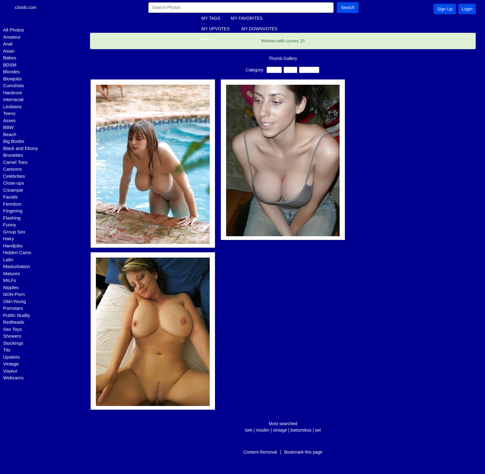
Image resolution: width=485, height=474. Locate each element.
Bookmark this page (303, 452)
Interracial (13, 99)
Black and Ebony (20, 148)
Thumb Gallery (283, 58)
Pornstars (13, 308)
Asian (9, 50)
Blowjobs (12, 78)
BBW (8, 127)
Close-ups (13, 183)
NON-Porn (14, 294)
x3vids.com (26, 7)
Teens (9, 113)
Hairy (8, 238)
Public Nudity (16, 315)
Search (347, 7)
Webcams (13, 377)
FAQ (205, 39)
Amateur (12, 37)
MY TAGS (210, 18)
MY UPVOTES (215, 28)
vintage (280, 430)
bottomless (300, 430)
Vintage (11, 363)
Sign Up (445, 8)
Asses (9, 120)
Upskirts (11, 357)
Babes (9, 57)
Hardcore (12, 92)
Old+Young (14, 301)
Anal (7, 43)
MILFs (9, 280)
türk (248, 430)
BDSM (9, 64)
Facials (10, 196)
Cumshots (13, 85)
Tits (7, 349)
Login (467, 8)
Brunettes (13, 155)
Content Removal (260, 452)
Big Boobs (13, 141)
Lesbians (12, 106)
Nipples (11, 287)
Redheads (13, 322)
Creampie (13, 190)
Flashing (12, 217)
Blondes (11, 71)
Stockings (13, 343)
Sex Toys (12, 329)
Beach (9, 134)
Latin (8, 259)
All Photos (13, 29)
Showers (12, 336)
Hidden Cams (17, 252)
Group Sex (14, 231)
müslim (262, 430)
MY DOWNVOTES (259, 28)
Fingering (13, 210)
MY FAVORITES (246, 18)
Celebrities (14, 176)
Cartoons (12, 169)
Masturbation (16, 266)
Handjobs (13, 245)
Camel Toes (15, 162)
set (318, 430)
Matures (11, 273)
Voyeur (10, 371)
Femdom (12, 204)
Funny (9, 224)
